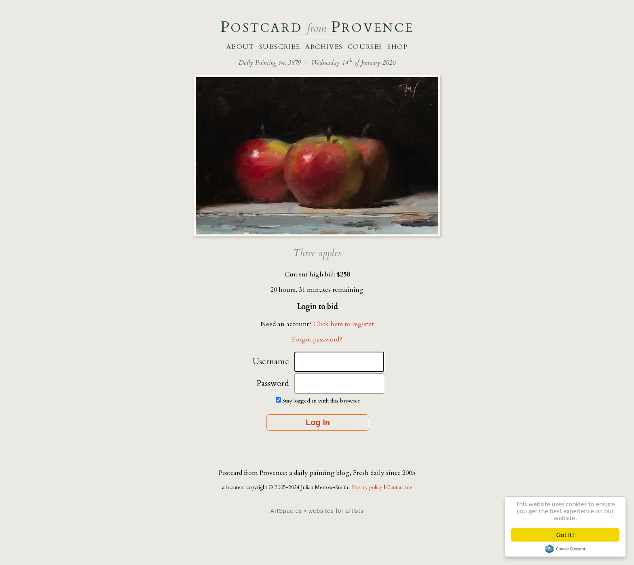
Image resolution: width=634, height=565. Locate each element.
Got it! (565, 535)
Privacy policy (368, 487)
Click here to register (343, 324)
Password (272, 383)
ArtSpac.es (286, 511)
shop (397, 46)
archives (324, 46)
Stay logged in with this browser (321, 401)
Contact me (399, 487)
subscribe (279, 46)
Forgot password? (317, 339)
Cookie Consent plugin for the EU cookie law (565, 548)
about (240, 46)
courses (365, 46)
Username (271, 361)
